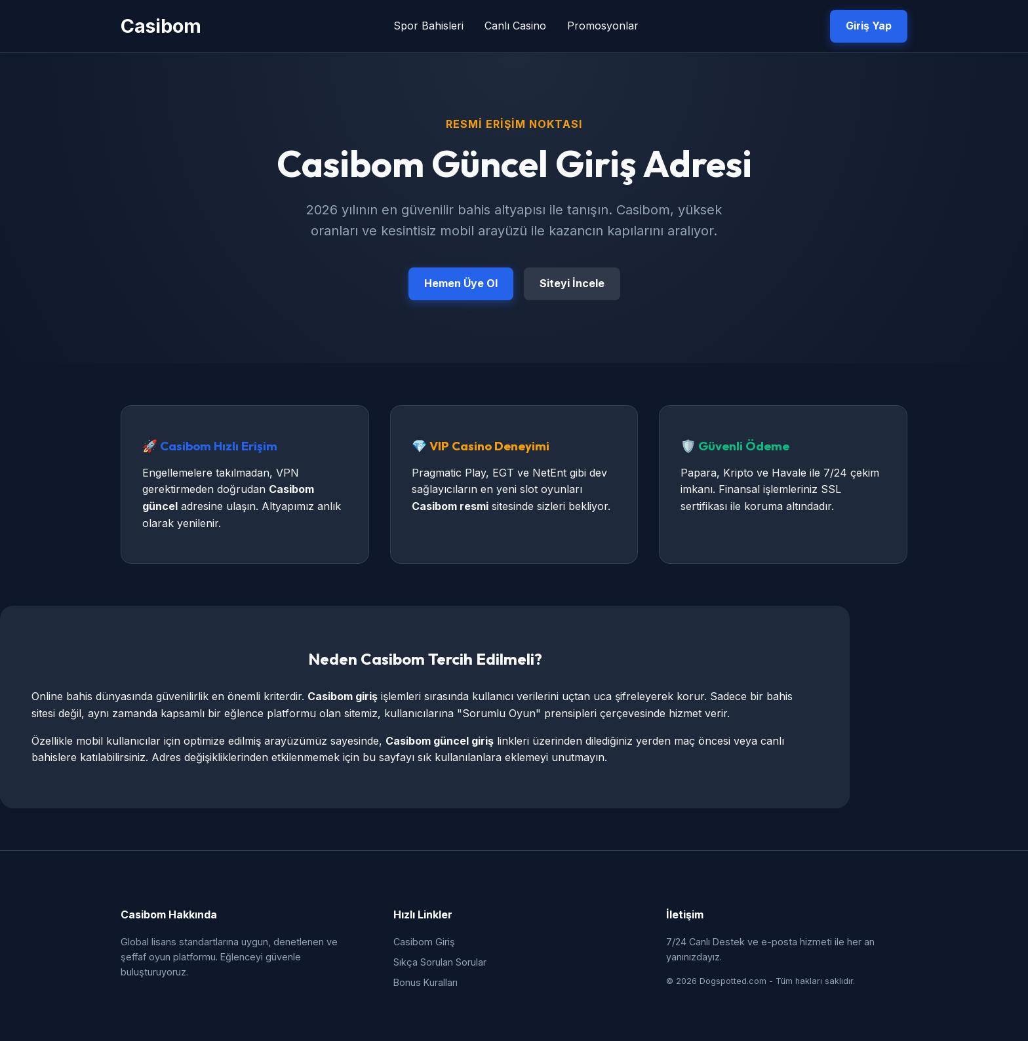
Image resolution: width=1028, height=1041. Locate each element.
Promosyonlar (603, 25)
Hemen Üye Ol (461, 283)
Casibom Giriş (424, 941)
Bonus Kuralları (425, 982)
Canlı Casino (515, 25)
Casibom (161, 25)
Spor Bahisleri (428, 25)
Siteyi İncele (572, 283)
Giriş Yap (869, 25)
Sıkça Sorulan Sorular (439, 962)
